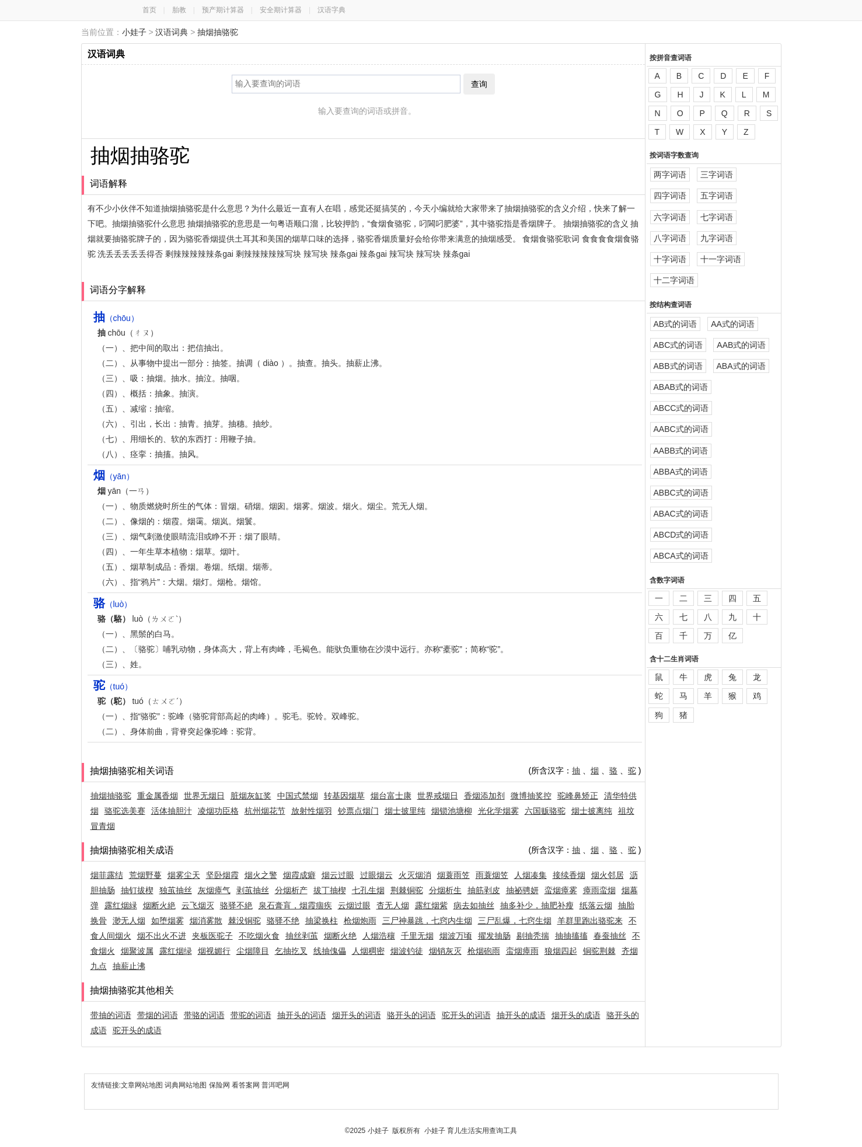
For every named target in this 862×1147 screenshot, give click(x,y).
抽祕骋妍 (522, 890)
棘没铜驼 (244, 920)
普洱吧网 (275, 1085)
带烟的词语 (157, 1015)
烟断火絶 (159, 905)
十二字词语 (674, 280)
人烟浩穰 (378, 935)
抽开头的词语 (301, 1015)
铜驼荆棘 (599, 951)
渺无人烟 (129, 920)
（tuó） (112, 686)
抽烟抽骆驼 (217, 32)
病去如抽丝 (473, 905)
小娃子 (134, 32)
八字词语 (670, 238)
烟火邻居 (607, 875)
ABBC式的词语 (681, 492)
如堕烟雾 (167, 920)
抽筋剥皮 (483, 890)
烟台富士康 (391, 795)
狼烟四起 (561, 951)
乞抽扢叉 (291, 951)
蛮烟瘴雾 (561, 890)
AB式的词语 (675, 324)
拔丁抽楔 (329, 890)
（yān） (114, 476)
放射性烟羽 (311, 810)
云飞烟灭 (198, 905)
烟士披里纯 (405, 810)
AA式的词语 (733, 324)
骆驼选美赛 (124, 810)
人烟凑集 (530, 875)
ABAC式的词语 (681, 513)
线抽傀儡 (329, 951)
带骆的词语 (204, 1015)
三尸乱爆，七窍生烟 (515, 920)
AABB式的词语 (681, 450)
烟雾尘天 (183, 875)
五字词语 (716, 195)
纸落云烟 (596, 905)
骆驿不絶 (236, 905)
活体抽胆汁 (171, 810)
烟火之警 (261, 875)
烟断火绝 (340, 935)
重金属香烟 (157, 795)
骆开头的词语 (411, 1015)
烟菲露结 (106, 875)
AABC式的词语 (681, 429)
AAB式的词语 (741, 345)
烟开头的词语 (356, 1015)
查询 (479, 84)
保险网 (219, 1085)
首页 (149, 10)
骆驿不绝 (283, 920)
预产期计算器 (223, 10)
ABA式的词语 (741, 366)
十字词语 (670, 259)
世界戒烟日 (437, 795)
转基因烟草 (344, 795)
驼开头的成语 (137, 1030)
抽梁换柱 (321, 920)
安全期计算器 (281, 10)
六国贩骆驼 (545, 810)
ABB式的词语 (678, 366)
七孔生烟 (368, 890)
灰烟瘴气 (214, 890)
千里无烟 (417, 935)
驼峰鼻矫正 (577, 795)
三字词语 (716, 174)
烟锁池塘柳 (451, 810)
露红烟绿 (175, 951)
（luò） (112, 604)
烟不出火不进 (161, 935)
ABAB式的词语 (681, 387)
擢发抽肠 (494, 935)
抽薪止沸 (129, 966)
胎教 (179, 10)
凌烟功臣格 (218, 810)
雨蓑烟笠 (492, 875)
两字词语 (670, 174)
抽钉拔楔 (137, 890)
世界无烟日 (204, 795)
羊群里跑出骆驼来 (590, 920)
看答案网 (246, 1085)
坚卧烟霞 (222, 875)
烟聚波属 (137, 951)
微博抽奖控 (531, 795)
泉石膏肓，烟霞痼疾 (295, 905)
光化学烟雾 (498, 810)
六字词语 (670, 217)
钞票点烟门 (358, 810)
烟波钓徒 (406, 951)
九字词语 (716, 238)
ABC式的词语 (678, 345)
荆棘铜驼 (406, 890)
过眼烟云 (376, 875)
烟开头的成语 (576, 1015)
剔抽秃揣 (532, 935)
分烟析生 (445, 890)
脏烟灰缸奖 (251, 795)
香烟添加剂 (484, 795)
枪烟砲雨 (483, 951)
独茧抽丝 (175, 890)
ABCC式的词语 (681, 408)
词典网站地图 (186, 1085)
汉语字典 (331, 10)
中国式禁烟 (297, 795)
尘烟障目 (252, 951)
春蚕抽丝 (610, 935)
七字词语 (716, 217)
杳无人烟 (392, 905)
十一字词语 (720, 259)
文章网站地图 (143, 1085)
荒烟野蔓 (145, 875)
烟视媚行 (214, 951)
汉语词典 (171, 32)
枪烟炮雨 (360, 920)
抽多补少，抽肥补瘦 (537, 905)
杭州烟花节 (265, 810)
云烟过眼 (354, 905)
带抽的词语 (110, 1015)
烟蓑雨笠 (453, 875)
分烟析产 (291, 890)
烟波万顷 (455, 935)
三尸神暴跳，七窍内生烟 (427, 920)
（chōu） (116, 318)
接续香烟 (569, 875)
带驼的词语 (251, 1015)
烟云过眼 (338, 875)
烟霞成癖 (299, 875)
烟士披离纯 (591, 810)
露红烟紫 (431, 905)
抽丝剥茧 (301, 935)
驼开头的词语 (466, 1015)
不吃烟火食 (259, 935)
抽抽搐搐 (571, 935)
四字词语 (670, 195)
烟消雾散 (206, 920)
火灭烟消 (415, 875)
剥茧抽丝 (252, 890)
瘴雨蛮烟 (599, 890)
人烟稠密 (368, 951)
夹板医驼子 (212, 935)
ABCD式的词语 (681, 534)
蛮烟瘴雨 (522, 951)
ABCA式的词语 (681, 555)
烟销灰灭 (445, 951)
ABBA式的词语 (681, 471)
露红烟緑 (120, 905)
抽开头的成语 (521, 1015)
